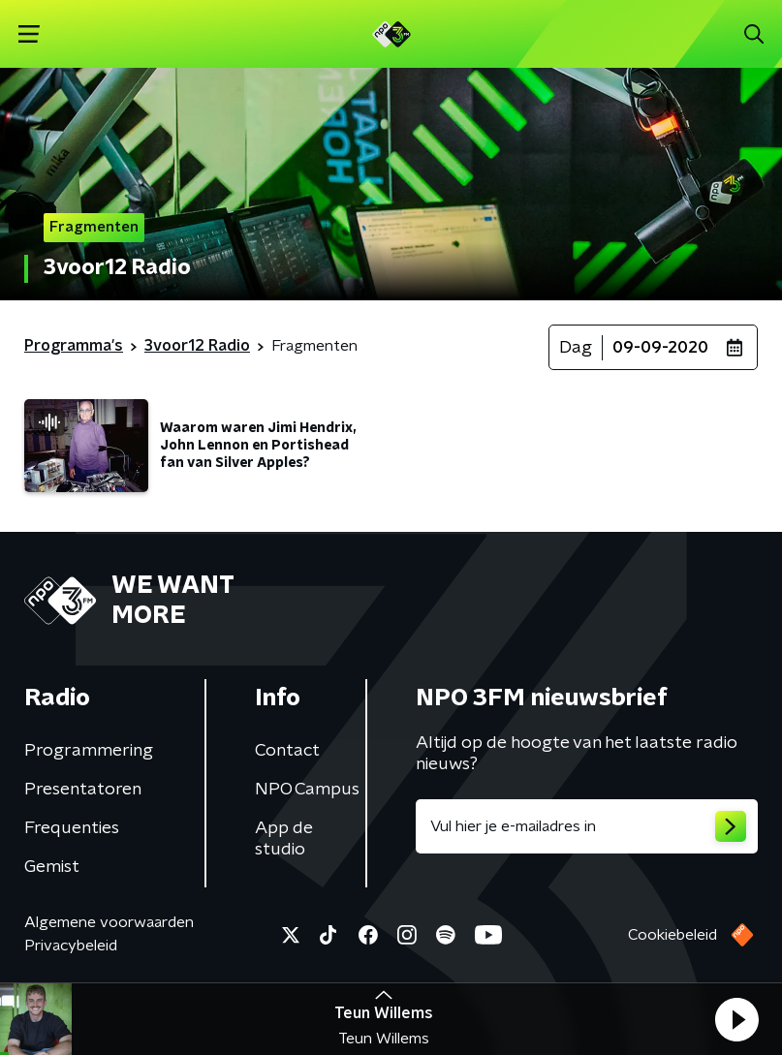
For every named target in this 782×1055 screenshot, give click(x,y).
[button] (736, 1019)
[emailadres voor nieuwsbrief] (587, 826)
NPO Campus (307, 789)
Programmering (88, 751)
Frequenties (71, 828)
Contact (287, 751)
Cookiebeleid (672, 935)
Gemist (51, 867)
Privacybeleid (70, 945)
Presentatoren (82, 789)
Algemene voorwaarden (109, 922)
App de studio (284, 839)
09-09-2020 (660, 348)
